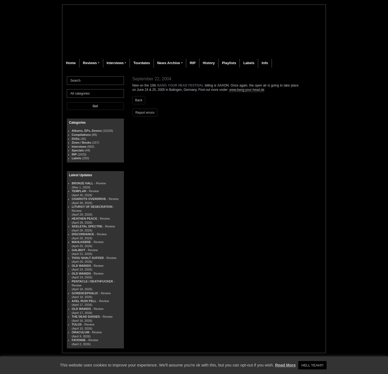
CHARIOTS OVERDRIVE (89, 198)
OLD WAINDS (81, 265)
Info (265, 63)
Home (71, 63)
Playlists (229, 63)
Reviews (90, 63)
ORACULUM (80, 332)
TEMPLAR (79, 191)
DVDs (76, 138)
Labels (248, 63)
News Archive (168, 63)
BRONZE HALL (82, 183)
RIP (193, 63)
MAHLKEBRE (81, 242)
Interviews (115, 63)
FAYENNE (79, 340)
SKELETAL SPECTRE (87, 226)
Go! (95, 106)
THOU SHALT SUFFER (88, 257)
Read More (285, 365)
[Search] (95, 80)
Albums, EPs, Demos (87, 130)
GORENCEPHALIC (85, 293)
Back (139, 100)
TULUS (77, 324)
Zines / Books (81, 142)
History (209, 63)
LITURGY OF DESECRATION (92, 206)
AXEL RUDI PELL (84, 301)
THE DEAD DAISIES (86, 316)
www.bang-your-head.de (246, 90)
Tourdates (141, 63)
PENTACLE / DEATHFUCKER (92, 281)
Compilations (81, 134)
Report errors (145, 113)
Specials (78, 150)
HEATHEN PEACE (84, 218)
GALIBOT (78, 250)
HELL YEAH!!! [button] (313, 365)
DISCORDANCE (83, 234)
